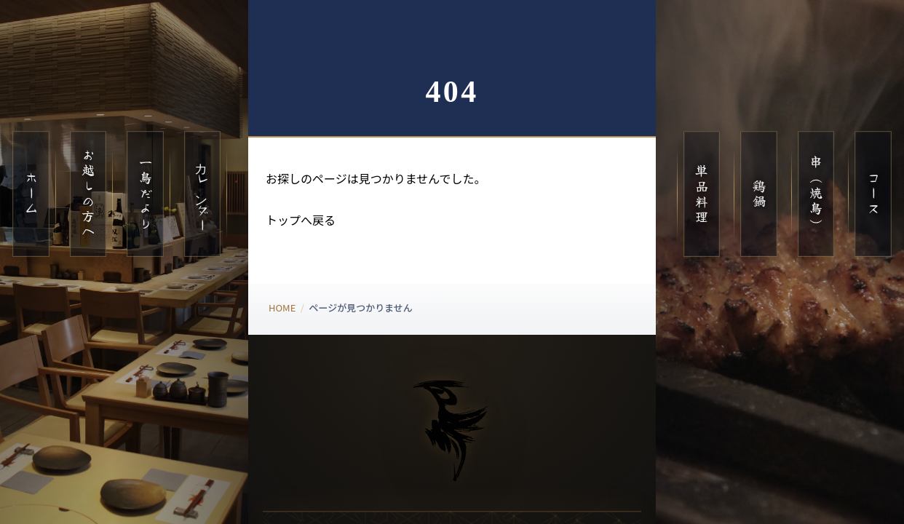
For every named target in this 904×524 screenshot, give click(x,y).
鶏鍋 (759, 194)
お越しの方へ (88, 193)
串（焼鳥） (815, 193)
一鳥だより (145, 193)
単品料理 (701, 194)
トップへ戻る (301, 220)
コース (873, 194)
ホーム (31, 194)
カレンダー (202, 193)
